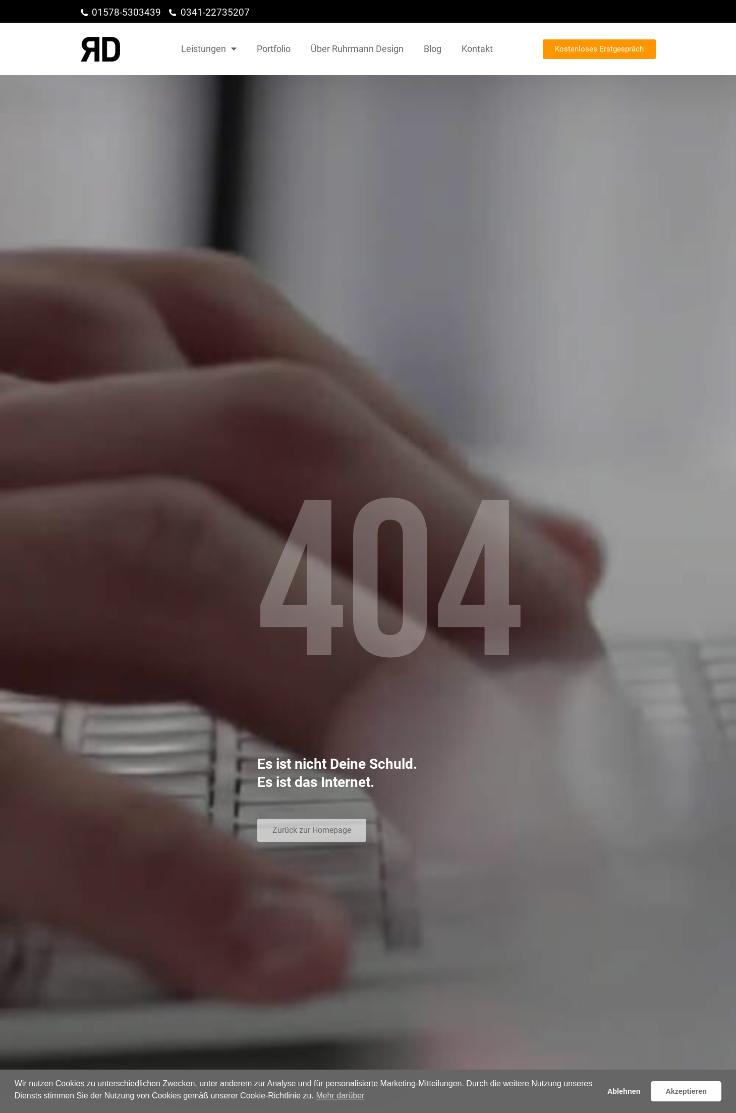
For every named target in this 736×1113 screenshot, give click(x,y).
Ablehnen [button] (624, 1091)
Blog (432, 49)
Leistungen (209, 49)
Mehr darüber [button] (340, 1095)
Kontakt (477, 49)
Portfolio (274, 49)
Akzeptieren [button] (686, 1091)
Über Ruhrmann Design (357, 49)
